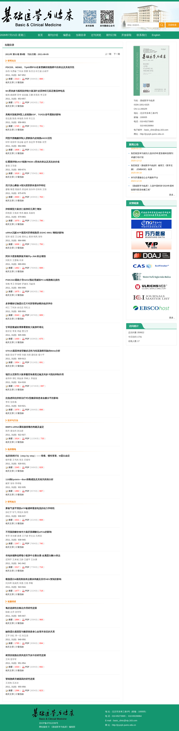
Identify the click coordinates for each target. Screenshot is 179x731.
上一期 (108, 54)
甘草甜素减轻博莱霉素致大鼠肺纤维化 (25, 327)
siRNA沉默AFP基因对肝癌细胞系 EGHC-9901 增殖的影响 (35, 232)
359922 (140, 332)
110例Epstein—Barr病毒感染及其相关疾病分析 (29, 479)
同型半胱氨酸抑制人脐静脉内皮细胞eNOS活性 (29, 138)
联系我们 (142, 35)
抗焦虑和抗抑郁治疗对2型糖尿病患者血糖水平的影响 (32, 398)
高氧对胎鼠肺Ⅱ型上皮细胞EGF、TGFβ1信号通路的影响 (33, 114)
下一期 (117, 54)
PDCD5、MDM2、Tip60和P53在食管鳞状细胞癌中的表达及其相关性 (40, 67)
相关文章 (10, 82)
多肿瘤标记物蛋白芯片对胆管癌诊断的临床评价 (29, 303)
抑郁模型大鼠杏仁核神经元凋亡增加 (23, 209)
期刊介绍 (53, 35)
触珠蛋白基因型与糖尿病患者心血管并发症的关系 (30, 631)
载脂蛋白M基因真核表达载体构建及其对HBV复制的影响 (33, 579)
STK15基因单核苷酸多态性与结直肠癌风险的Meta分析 (33, 350)
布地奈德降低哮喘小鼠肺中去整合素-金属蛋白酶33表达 (33, 555)
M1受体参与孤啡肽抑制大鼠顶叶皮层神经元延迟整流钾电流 (35, 91)
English (156, 35)
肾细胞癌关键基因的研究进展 (20, 679)
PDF (27, 79)
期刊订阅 (111, 35)
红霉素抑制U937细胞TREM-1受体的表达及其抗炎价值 (33, 161)
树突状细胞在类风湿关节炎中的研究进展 (26, 655)
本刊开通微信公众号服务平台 (144, 178)
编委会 (67, 35)
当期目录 (81, 35)
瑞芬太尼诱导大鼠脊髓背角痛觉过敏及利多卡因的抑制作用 (35, 374)
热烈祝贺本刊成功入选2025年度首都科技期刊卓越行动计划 (152, 156)
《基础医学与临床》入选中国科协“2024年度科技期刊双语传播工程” (152, 188)
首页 (40, 35)
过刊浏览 (96, 35)
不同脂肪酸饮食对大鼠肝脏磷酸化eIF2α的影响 (29, 532)
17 (138, 341)
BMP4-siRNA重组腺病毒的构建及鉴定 (25, 427)
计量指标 (20, 82)
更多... (172, 195)
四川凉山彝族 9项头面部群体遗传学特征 (25, 185)
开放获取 (126, 35)
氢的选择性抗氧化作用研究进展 (21, 608)
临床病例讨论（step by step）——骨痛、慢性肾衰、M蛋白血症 (38, 455)
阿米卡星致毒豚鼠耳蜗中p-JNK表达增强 (26, 256)
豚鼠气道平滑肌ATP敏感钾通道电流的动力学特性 (30, 508)
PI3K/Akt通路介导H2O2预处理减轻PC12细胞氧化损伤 (33, 280)
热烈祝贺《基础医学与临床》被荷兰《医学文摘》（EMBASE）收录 (152, 168)
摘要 (11, 79)
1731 (139, 337)
